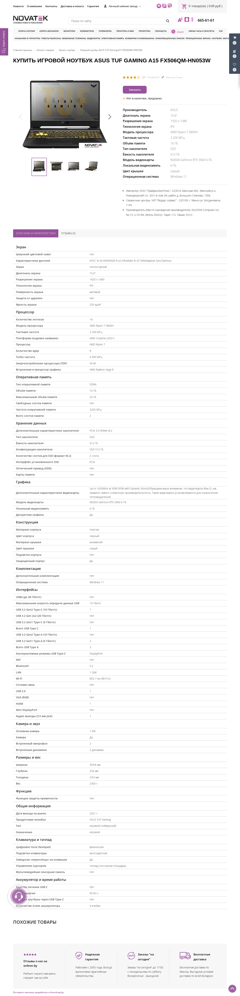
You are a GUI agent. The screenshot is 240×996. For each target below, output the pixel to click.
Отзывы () (68, 233)
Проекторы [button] (144, 31)
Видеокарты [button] (93, 38)
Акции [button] (177, 31)
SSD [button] (221, 31)
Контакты (51, 6)
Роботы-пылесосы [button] (51, 38)
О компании (34, 6)
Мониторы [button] (69, 31)
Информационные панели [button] (169, 38)
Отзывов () (152, 77)
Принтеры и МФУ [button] (125, 31)
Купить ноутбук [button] (26, 31)
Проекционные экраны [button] (198, 38)
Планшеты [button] (160, 31)
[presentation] (20, 116)
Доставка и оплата (72, 6)
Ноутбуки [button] (217, 38)
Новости (18, 6)
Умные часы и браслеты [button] (201, 31)
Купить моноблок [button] (49, 31)
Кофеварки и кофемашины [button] (139, 38)
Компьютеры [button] (87, 31)
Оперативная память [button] (112, 38)
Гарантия (93, 6)
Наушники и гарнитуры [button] (27, 38)
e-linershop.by (56, 992)
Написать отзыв (173, 77)
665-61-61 (205, 20)
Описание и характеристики (36, 233)
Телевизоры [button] (105, 31)
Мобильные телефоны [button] (74, 38)
